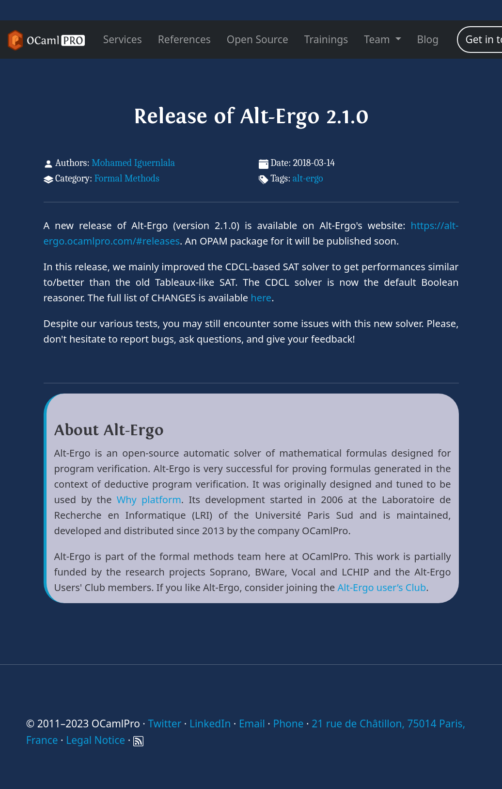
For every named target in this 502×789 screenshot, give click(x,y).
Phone (288, 723)
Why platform (149, 499)
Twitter (164, 723)
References (184, 39)
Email (252, 723)
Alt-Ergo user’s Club (381, 587)
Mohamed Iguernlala (133, 162)
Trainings (326, 39)
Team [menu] (378, 39)
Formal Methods (126, 178)
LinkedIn (210, 723)
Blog (428, 39)
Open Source (257, 39)
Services (122, 39)
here (261, 297)
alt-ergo (308, 178)
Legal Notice (95, 740)
